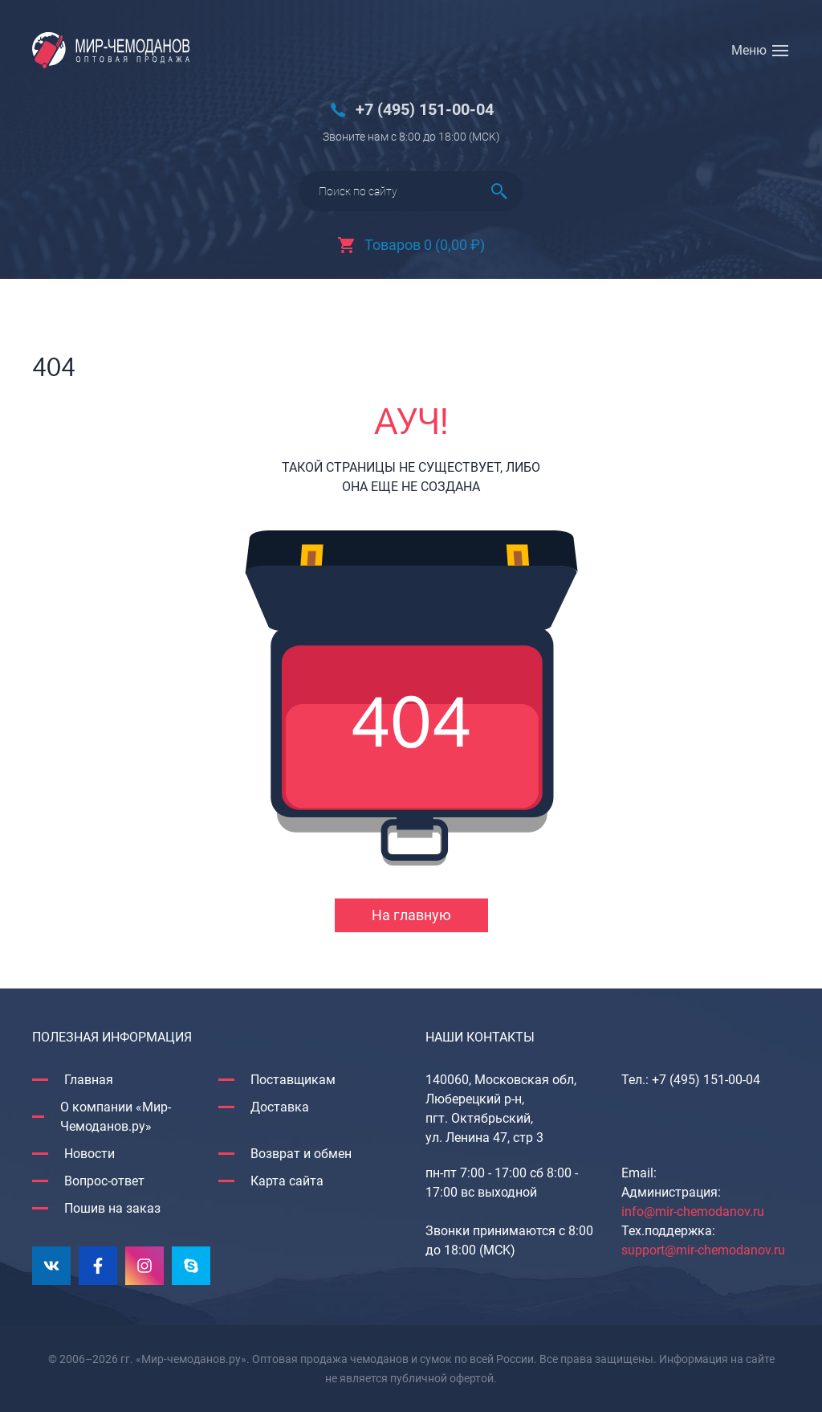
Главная (88, 1079)
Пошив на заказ (112, 1208)
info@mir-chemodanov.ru (692, 1211)
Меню (749, 50)
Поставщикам (293, 1079)
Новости (89, 1153)
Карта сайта (287, 1181)
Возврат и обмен (301, 1153)
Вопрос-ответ (104, 1181)
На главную (411, 915)
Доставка (279, 1107)
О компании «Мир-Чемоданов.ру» (115, 1116)
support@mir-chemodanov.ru (703, 1250)
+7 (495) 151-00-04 (425, 109)
